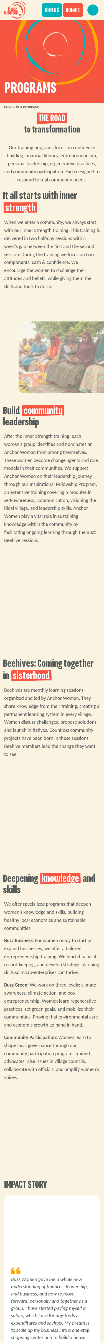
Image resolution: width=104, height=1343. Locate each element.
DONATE (73, 10)
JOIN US (52, 10)
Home (8, 107)
